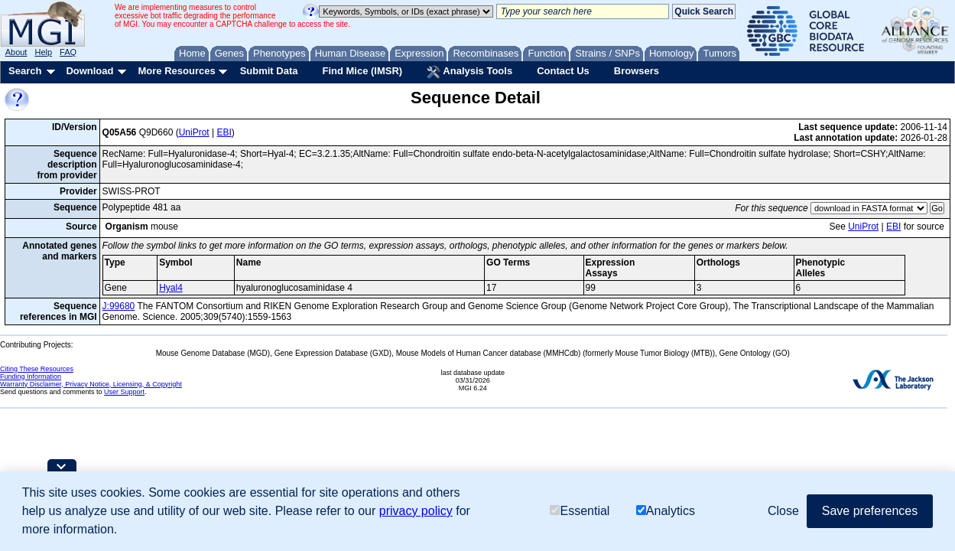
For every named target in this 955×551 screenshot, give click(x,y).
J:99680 (118, 306)
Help (43, 52)
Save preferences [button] (870, 510)
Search (24, 71)
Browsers (636, 71)
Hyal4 (171, 287)
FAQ (68, 52)
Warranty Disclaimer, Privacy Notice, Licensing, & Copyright (91, 384)
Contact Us (563, 71)
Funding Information (30, 376)
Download (89, 71)
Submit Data (269, 71)
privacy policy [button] (416, 510)
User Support (124, 392)
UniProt (194, 132)
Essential (579, 510)
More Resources (176, 71)
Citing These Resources (36, 369)
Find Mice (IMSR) (362, 71)
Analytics (665, 510)
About (16, 52)
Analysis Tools (469, 72)
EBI (223, 132)
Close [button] (783, 510)
